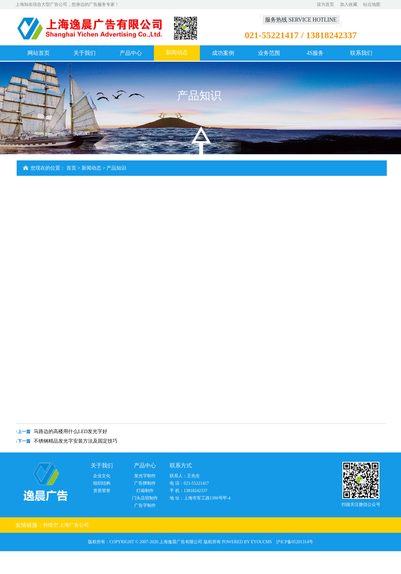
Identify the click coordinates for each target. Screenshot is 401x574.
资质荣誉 (101, 492)
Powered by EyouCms (246, 543)
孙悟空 (51, 526)
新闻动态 (177, 53)
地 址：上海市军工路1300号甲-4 (200, 499)
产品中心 (131, 53)
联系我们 (361, 53)
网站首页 (38, 53)
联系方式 (181, 467)
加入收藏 (348, 4)
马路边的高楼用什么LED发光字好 (70, 431)
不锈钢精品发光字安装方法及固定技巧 (76, 441)
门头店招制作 (145, 499)
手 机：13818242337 (189, 492)
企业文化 (101, 477)
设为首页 (325, 4)
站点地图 (371, 4)
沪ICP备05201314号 (294, 543)
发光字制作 (145, 477)
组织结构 (101, 484)
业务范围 (269, 53)
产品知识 (117, 168)
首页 (72, 168)
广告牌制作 (145, 484)
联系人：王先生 (185, 477)
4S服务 (315, 53)
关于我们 (84, 53)
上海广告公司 (74, 526)
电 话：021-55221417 (189, 484)
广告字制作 (145, 507)
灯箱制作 (145, 492)
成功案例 (223, 53)
